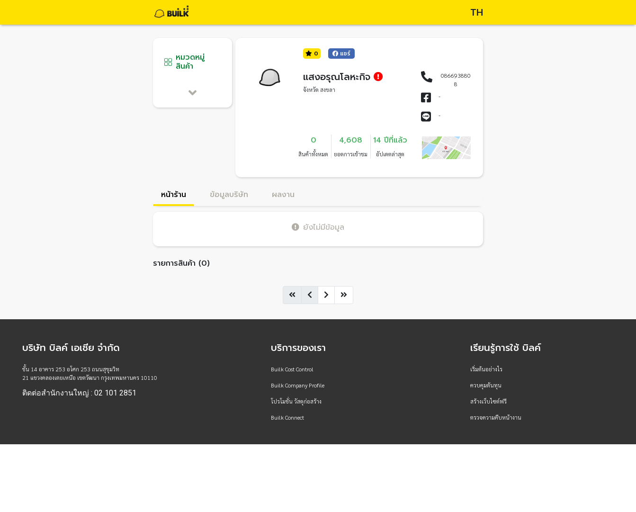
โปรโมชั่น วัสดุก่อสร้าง (296, 401)
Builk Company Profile (297, 385)
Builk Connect (287, 417)
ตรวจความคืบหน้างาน (495, 417)
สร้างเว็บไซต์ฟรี (488, 401)
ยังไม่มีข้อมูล (318, 227)
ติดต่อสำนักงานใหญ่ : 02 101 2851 (79, 393)
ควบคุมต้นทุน (486, 385)
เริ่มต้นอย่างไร (486, 369)
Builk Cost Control (292, 369)
